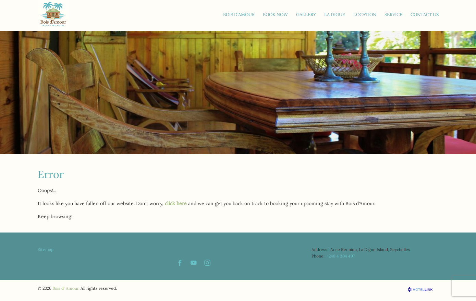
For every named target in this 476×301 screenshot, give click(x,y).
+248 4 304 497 (341, 256)
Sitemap (45, 249)
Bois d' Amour (65, 288)
